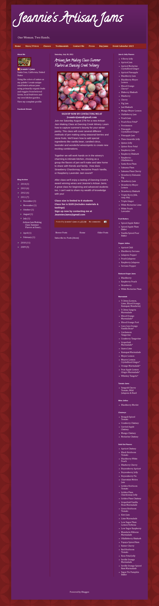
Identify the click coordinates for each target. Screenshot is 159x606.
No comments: (95, 222)
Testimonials (61, 46)
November (28, 205)
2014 (23, 184)
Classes (47, 46)
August (26, 214)
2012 (23, 193)
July (25, 219)
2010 (23, 243)
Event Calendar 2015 (123, 46)
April (26, 233)
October (27, 210)
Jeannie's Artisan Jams (69, 19)
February (27, 237)
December (28, 201)
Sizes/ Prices (32, 46)
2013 (23, 188)
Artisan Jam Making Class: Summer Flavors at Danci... (32, 225)
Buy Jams (103, 46)
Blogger (85, 592)
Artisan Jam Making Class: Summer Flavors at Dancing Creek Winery (77, 63)
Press (92, 46)
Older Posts (103, 233)
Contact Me (78, 46)
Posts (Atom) (73, 238)
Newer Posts (61, 233)
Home (18, 46)
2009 (23, 247)
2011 (23, 197)
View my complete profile (29, 102)
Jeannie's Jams (27, 69)
